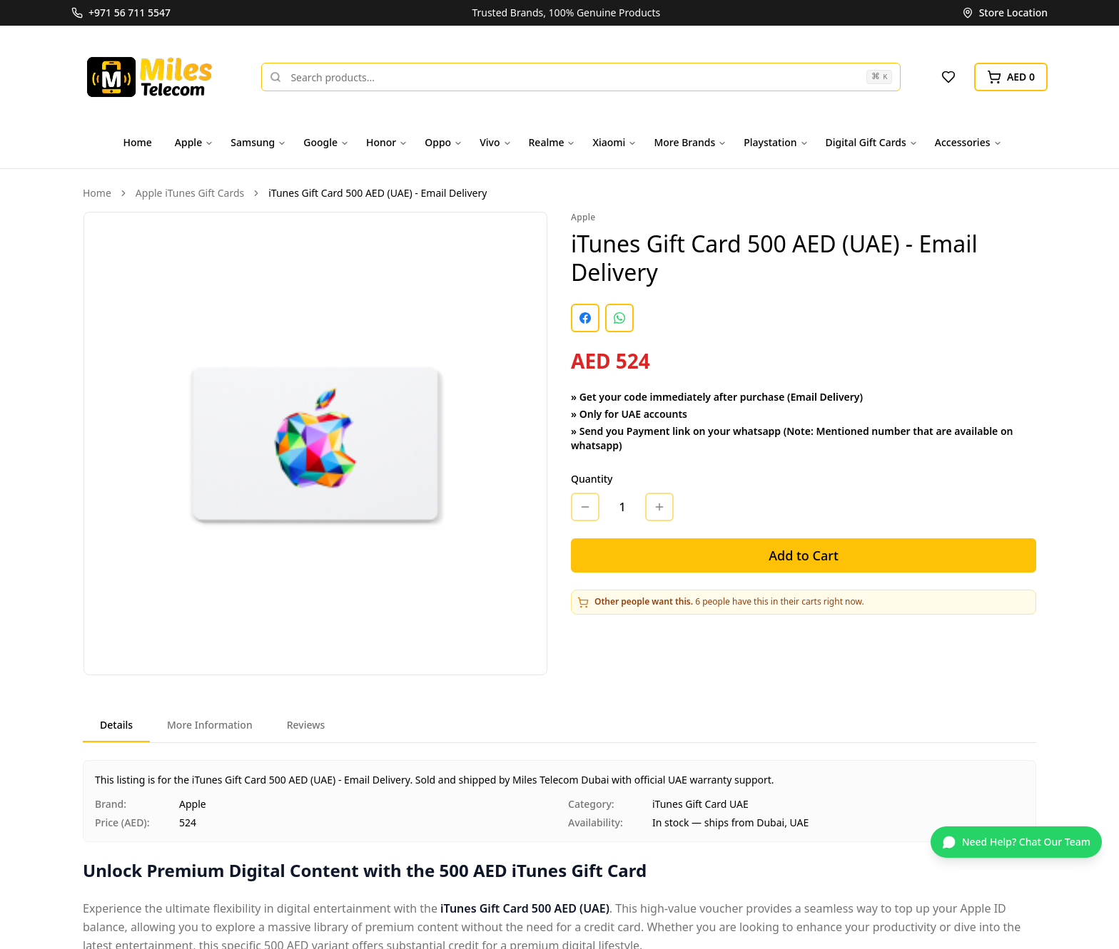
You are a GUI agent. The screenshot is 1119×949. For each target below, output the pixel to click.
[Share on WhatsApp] (619, 318)
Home (137, 142)
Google (326, 142)
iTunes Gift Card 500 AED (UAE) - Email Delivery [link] (377, 193)
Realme (552, 142)
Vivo (495, 142)
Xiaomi (614, 142)
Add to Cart (804, 555)
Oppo (443, 142)
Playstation (776, 142)
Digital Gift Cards (872, 142)
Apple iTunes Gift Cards (190, 193)
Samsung (258, 142)
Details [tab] (116, 725)
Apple (194, 142)
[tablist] (559, 726)
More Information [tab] (210, 725)
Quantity (591, 479)
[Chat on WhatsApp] (1016, 842)
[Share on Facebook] (585, 318)
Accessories (968, 142)
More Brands (690, 142)
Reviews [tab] (306, 725)
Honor (386, 142)
